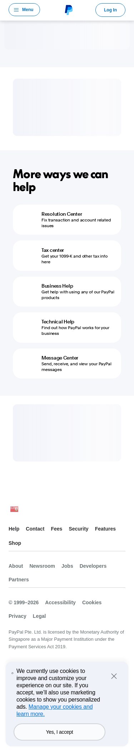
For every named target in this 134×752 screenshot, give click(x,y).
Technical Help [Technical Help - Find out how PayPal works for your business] (57, 321)
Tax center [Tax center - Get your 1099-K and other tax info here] (52, 250)
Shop (15, 543)
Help (14, 529)
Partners (19, 579)
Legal (39, 616)
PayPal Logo (68, 9)
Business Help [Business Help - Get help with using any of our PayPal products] (57, 286)
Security (78, 529)
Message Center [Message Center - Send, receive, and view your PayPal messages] (59, 358)
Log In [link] (110, 10)
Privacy (17, 616)
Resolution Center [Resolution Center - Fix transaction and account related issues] (61, 214)
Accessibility (60, 602)
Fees (56, 529)
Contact (35, 529)
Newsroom (42, 566)
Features (105, 529)
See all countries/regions (14, 511)
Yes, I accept (59, 732)
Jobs (67, 566)
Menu (27, 9)
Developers (93, 566)
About (16, 566)
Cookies (91, 602)
